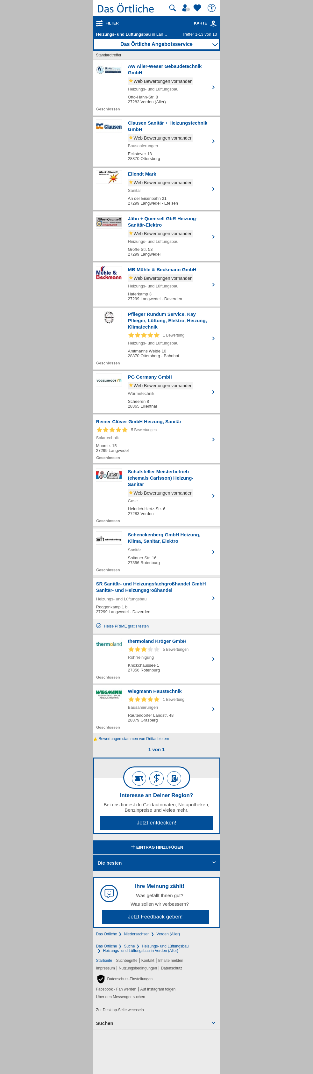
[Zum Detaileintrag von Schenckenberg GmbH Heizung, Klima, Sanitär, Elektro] (156, 552)
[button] (124, 979)
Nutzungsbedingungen (138, 968)
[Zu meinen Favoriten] (198, 8)
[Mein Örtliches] (187, 8)
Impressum (105, 968)
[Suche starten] (172, 8)
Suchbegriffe (126, 960)
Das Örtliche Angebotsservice (156, 44)
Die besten (110, 863)
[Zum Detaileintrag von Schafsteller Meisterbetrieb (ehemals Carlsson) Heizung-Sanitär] (156, 495)
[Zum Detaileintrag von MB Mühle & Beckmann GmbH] (156, 284)
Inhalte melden (170, 960)
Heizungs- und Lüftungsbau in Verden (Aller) (140, 950)
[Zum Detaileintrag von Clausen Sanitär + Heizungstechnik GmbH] (156, 141)
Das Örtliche (106, 934)
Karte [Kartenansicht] (205, 23)
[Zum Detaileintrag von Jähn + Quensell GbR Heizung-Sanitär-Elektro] (156, 236)
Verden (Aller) (168, 934)
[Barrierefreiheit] (212, 8)
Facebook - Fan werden (116, 989)
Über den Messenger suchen (120, 997)
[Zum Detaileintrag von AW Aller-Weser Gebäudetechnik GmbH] (156, 87)
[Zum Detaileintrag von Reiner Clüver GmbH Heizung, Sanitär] (156, 439)
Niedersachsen (137, 934)
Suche (129, 946)
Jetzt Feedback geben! (155, 917)
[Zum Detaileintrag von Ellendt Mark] (156, 189)
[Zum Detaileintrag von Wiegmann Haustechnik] (156, 709)
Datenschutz (171, 968)
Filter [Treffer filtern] (112, 23)
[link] (213, 23)
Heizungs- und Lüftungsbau (165, 946)
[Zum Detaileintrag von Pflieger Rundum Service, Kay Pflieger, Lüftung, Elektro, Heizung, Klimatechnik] (156, 338)
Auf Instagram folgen (157, 989)
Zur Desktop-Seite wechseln (120, 1010)
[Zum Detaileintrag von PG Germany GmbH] (156, 392)
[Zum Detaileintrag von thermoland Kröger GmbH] (156, 659)
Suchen (104, 1023)
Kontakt (147, 960)
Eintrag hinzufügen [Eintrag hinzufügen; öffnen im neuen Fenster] (156, 847)
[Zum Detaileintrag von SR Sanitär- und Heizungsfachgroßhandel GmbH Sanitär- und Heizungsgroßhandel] (156, 598)
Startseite (104, 960)
